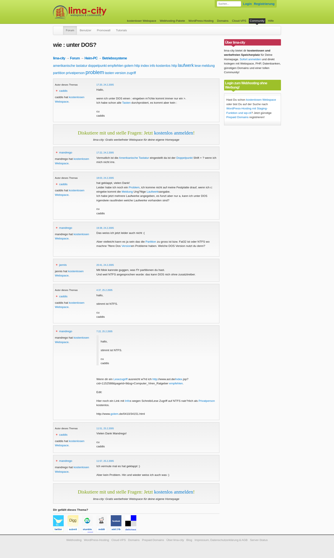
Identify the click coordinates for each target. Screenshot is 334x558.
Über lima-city (175, 540)
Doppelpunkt (184, 157)
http (137, 65)
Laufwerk (152, 191)
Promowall (103, 30)
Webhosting (74, 540)
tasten (109, 73)
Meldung (127, 191)
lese (197, 65)
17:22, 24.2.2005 (105, 152)
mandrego (65, 152)
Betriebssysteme (114, 58)
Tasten (126, 102)
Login (247, 4)
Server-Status (259, 540)
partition (59, 73)
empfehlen (116, 65)
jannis (63, 264)
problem (95, 72)
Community (257, 20)
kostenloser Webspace (141, 20)
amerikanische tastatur (70, 65)
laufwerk (186, 65)
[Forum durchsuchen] (229, 4)
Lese (116, 379)
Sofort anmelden (250, 59)
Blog (189, 540)
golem (129, 65)
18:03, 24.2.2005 (105, 178)
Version (126, 246)
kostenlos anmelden (173, 133)
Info (127, 400)
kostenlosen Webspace (261, 99)
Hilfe (271, 20)
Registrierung (264, 4)
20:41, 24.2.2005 (105, 265)
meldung (208, 65)
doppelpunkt (97, 65)
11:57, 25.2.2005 (105, 461)
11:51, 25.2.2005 (105, 428)
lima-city (59, 58)
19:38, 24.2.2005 (105, 228)
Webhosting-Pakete (172, 20)
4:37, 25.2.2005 (104, 290)
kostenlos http (166, 65)
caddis (63, 90)
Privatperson (207, 400)
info (152, 65)
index (145, 65)
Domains (223, 20)
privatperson (75, 73)
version (120, 73)
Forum (70, 30)
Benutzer (85, 30)
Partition (150, 241)
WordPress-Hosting (201, 20)
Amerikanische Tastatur (134, 157)
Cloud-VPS (239, 20)
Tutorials (121, 30)
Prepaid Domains (237, 117)
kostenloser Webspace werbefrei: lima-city (95, 12)
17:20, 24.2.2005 (105, 84)
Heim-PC (91, 58)
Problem (134, 187)
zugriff (131, 73)
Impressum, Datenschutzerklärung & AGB (221, 540)
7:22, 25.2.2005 (104, 331)
